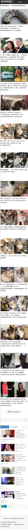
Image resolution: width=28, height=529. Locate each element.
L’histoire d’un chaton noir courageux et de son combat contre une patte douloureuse (13, 372)
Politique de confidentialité (8, 522)
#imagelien (21, 518)
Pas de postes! (14, 412)
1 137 (9, 506)
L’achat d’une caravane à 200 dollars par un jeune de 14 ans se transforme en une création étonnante (14, 87)
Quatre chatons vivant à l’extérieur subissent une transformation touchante (12, 114)
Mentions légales (18, 524)
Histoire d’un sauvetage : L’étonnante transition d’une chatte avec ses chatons (13, 344)
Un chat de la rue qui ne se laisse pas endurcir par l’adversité (13, 143)
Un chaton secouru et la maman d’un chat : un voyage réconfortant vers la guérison (13, 315)
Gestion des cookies (6, 524)
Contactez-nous (5, 526)
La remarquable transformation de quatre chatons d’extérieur (13, 228)
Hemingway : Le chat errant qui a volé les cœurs (14, 171)
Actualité (10, 518)
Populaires (14, 427)
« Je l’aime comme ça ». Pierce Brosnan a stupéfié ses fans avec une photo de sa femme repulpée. (14, 58)
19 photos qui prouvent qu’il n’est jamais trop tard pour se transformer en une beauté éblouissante (14, 402)
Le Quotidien (5, 427)
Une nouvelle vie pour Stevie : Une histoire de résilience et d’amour (14, 200)
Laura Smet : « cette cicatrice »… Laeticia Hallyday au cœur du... (20, 458)
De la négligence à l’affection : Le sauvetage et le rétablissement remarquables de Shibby (14, 287)
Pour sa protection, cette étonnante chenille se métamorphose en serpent (12, 28)
